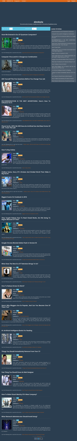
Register (73, 1)
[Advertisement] (38, 10)
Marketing (21, 111)
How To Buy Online (26, 167)
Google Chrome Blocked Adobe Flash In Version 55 (33, 259)
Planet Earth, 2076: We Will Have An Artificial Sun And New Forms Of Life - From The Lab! (63, 44)
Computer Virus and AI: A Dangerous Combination (33, 74)
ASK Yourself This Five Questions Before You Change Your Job (35, 97)
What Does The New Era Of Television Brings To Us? (33, 281)
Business (21, 360)
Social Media (22, 206)
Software (21, 252)
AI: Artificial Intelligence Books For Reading (31, 347)
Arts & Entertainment (24, 316)
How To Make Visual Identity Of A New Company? (33, 412)
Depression (21, 295)
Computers (21, 43)
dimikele (19, 42)
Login (68, 1)
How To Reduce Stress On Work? (29, 301)
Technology (21, 228)
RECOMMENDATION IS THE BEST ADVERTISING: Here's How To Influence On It (63, 40)
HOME (3, 1)
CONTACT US (10, 1)
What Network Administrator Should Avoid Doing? (33, 434)
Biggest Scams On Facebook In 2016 (30, 213)
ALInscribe (39, 436)
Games (20, 182)
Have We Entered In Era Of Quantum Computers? (33, 52)
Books (20, 339)
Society (20, 273)
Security (21, 66)
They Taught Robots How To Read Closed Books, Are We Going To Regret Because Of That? (63, 56)
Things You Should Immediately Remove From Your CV (34, 368)
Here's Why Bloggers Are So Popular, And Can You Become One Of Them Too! (63, 67)
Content (24, 1)
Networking (21, 159)
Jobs (20, 88)
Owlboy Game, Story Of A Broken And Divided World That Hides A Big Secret (63, 50)
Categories (17, 1)
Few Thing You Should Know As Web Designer (32, 390)
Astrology (21, 136)
